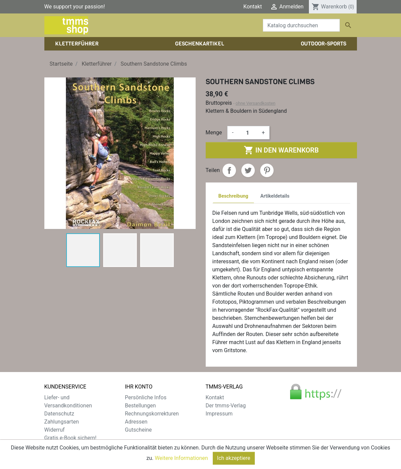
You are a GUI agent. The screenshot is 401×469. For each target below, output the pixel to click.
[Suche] (301, 25)
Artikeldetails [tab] (275, 196)
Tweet (248, 170)
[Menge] (248, 132)
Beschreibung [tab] (233, 196)
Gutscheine (138, 430)
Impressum (219, 413)
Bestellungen (140, 405)
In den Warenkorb (281, 150)
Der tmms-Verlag (226, 405)
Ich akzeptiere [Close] (233, 459)
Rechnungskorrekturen (152, 413)
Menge (214, 132)
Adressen (136, 421)
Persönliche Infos (146, 397)
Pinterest (267, 170)
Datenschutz (59, 413)
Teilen (229, 170)
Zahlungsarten (61, 421)
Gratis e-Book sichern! (70, 438)
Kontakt (252, 6)
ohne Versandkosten (256, 103)
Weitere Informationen (181, 459)
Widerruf (54, 430)
